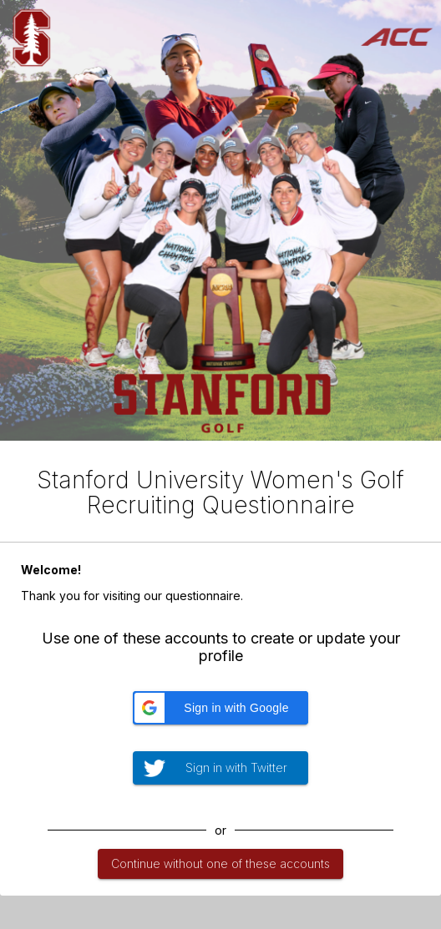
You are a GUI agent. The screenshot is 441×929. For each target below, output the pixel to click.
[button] (220, 708)
